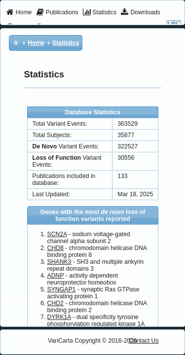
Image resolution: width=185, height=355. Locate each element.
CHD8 (55, 248)
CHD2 (55, 303)
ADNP (55, 275)
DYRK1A (59, 317)
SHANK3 (59, 261)
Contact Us (144, 340)
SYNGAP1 (61, 289)
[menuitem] (19, 13)
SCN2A (57, 234)
